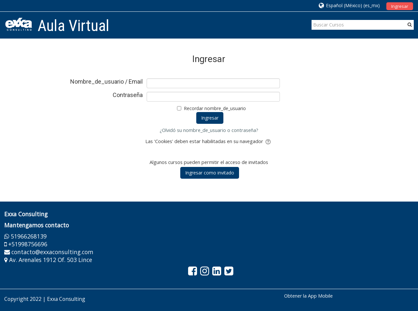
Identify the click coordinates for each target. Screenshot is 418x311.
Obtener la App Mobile (308, 296)
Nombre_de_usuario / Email (106, 81)
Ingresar (399, 6)
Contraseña (128, 95)
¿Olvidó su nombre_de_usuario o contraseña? (209, 130)
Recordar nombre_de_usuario (215, 108)
